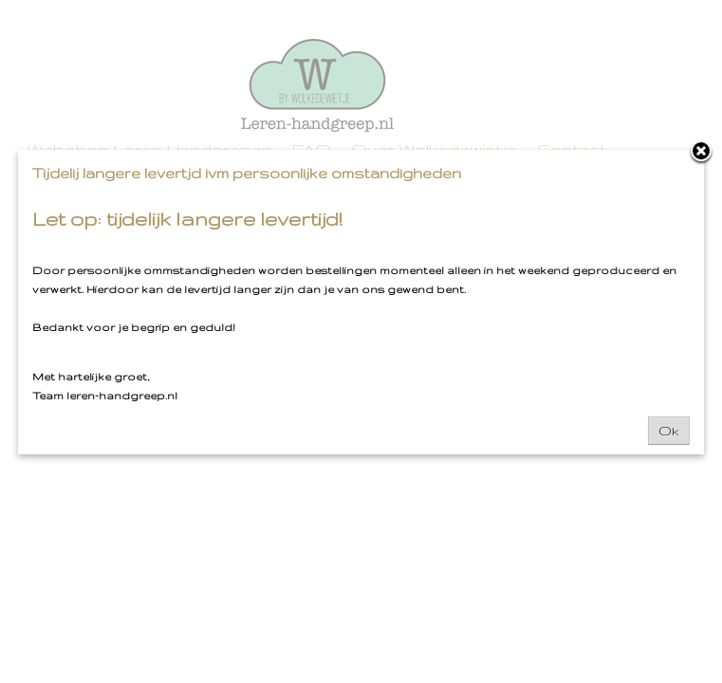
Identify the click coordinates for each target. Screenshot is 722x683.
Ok (668, 430)
